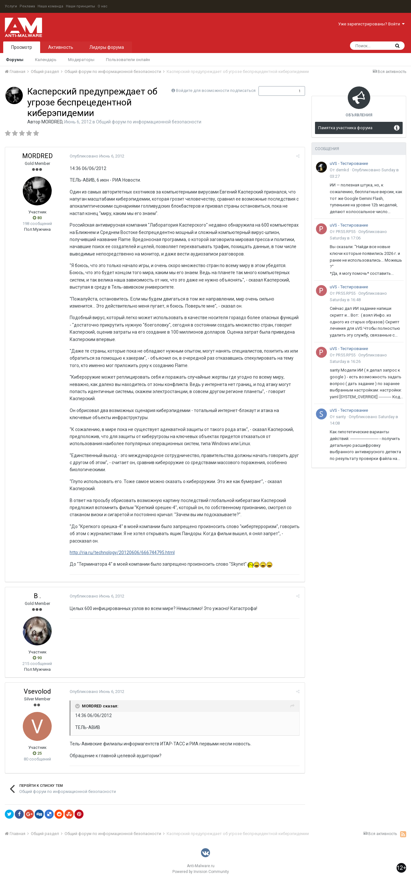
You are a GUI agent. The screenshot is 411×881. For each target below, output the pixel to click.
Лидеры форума (106, 47)
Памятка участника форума (345, 127)
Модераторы (81, 59)
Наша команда (50, 6)
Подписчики (275, 91)
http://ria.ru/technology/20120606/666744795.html (121, 552)
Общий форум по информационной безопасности (148, 121)
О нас (103, 6)
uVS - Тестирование (349, 163)
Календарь (46, 59)
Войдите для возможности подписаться (216, 90)
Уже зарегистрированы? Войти (371, 24)
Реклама (27, 6)
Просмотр (21, 47)
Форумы (14, 59)
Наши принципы (80, 6)
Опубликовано (96, 156)
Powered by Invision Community (200, 871)
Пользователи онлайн (128, 59)
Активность (60, 47)
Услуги (11, 6)
